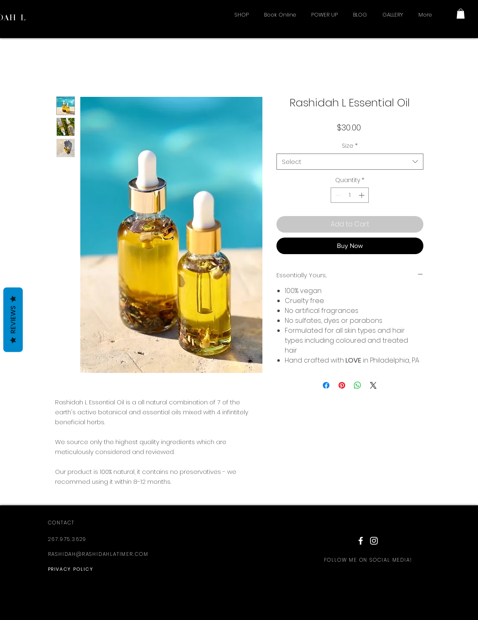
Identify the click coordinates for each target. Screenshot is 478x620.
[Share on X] (373, 385)
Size (350, 146)
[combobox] (349, 162)
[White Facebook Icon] (360, 541)
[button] (460, 14)
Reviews (13, 320)
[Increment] (362, 195)
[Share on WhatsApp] (358, 385)
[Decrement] (337, 195)
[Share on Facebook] (326, 385)
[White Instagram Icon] (374, 541)
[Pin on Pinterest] (342, 385)
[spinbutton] (349, 195)
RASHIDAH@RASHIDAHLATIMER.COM (98, 554)
